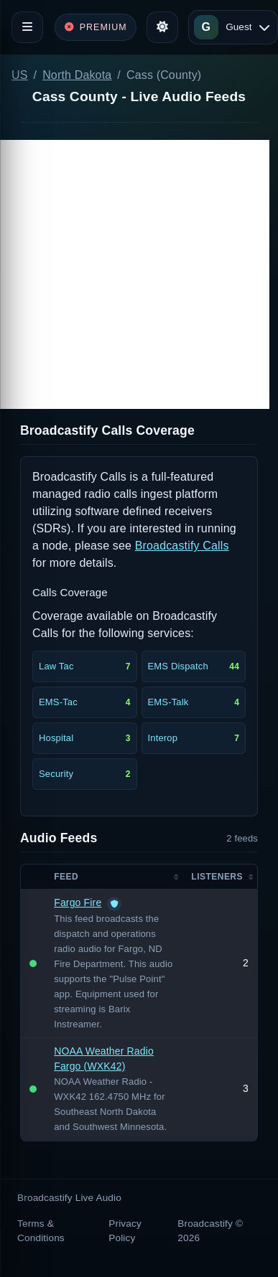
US (19, 75)
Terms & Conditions (41, 1230)
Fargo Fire (77, 902)
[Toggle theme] (162, 27)
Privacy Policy (125, 1230)
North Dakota (76, 75)
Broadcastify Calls (182, 545)
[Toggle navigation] (27, 27)
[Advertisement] (134, 274)
